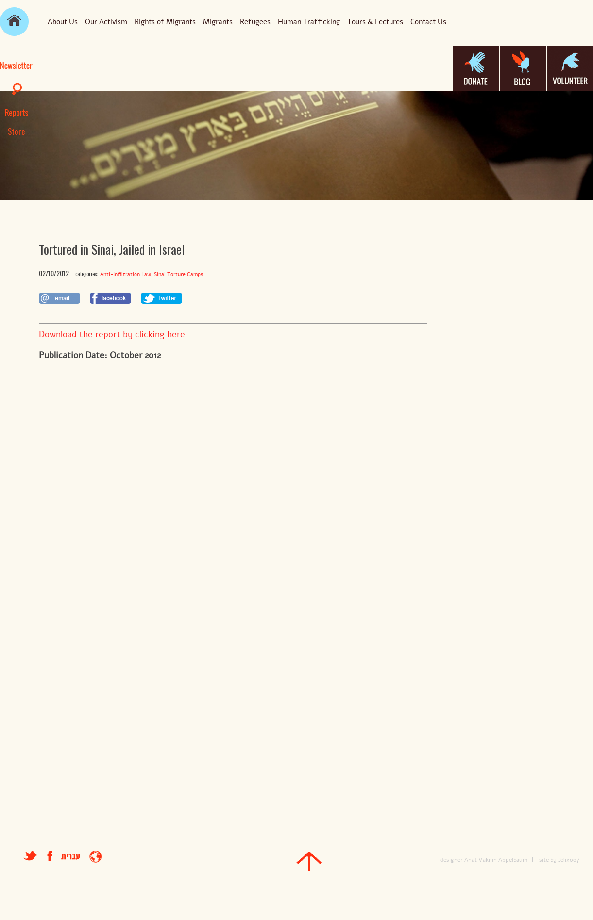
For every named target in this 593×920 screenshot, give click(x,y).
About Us (63, 22)
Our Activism (106, 22)
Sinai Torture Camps (178, 274)
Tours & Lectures (375, 22)
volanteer (570, 68)
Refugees (255, 22)
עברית (70, 857)
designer (451, 860)
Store (16, 131)
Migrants (218, 22)
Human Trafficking (309, 22)
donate (476, 68)
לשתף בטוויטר (161, 298)
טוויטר (30, 856)
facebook (54, 856)
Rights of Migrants (165, 22)
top (309, 861)
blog (523, 68)
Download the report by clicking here (112, 334)
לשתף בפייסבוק (110, 298)
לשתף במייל (59, 298)
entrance (95, 857)
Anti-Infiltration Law (125, 274)
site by (548, 860)
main (14, 21)
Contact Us (428, 22)
